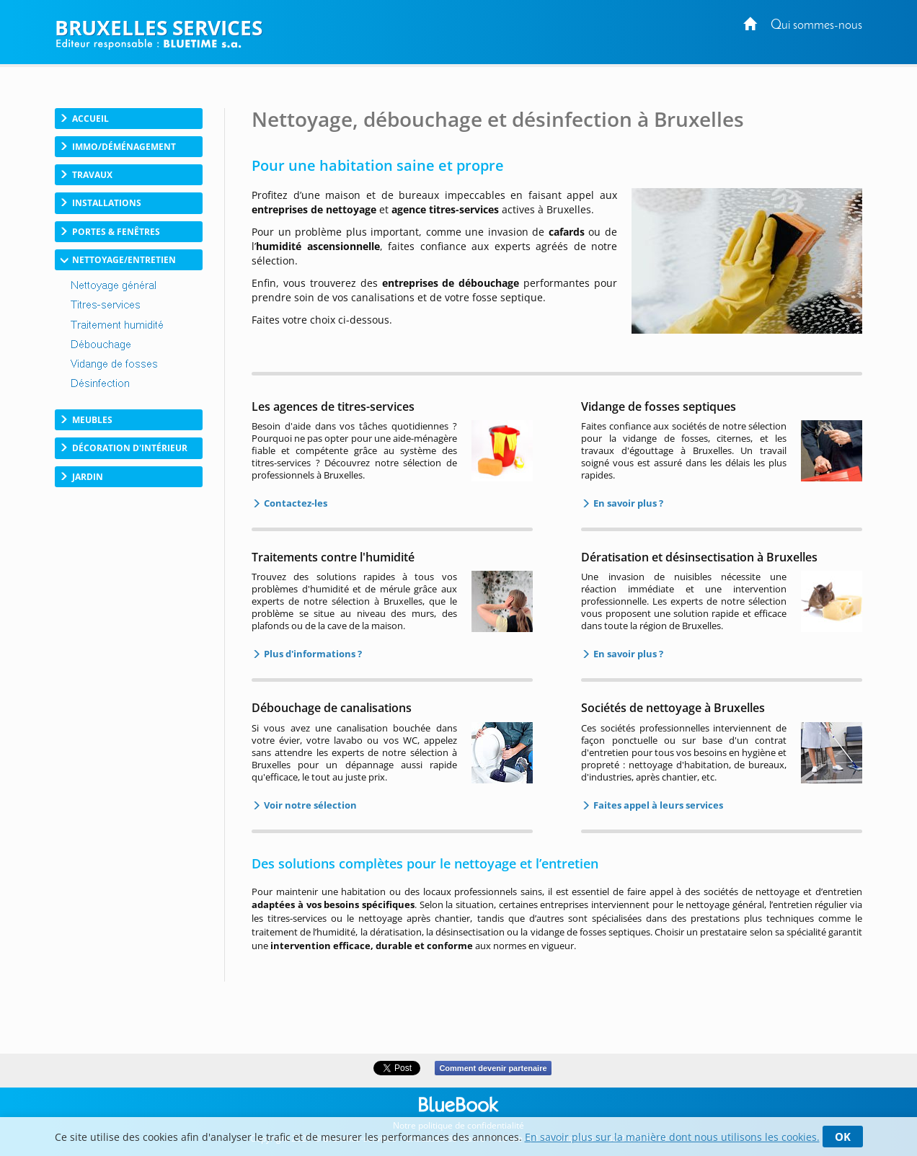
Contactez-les (294, 503)
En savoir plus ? (627, 503)
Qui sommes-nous (816, 25)
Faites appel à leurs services (657, 805)
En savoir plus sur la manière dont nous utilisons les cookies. (672, 1137)
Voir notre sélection (309, 805)
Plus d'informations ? (312, 653)
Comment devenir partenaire (492, 1068)
